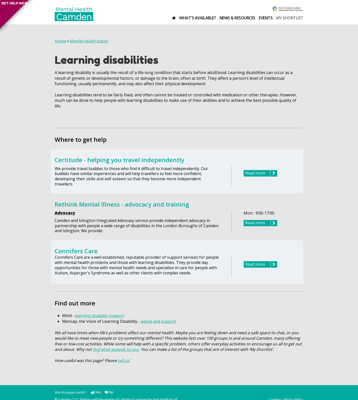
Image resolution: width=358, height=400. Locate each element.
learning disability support (99, 315)
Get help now (5, 7)
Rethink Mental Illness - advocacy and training (122, 204)
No (109, 392)
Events (265, 18)
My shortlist (289, 18)
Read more (261, 173)
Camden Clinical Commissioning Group (287, 9)
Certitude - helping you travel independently (119, 160)
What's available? (197, 18)
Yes (96, 392)
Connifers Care (76, 251)
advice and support (158, 321)
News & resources (237, 18)
